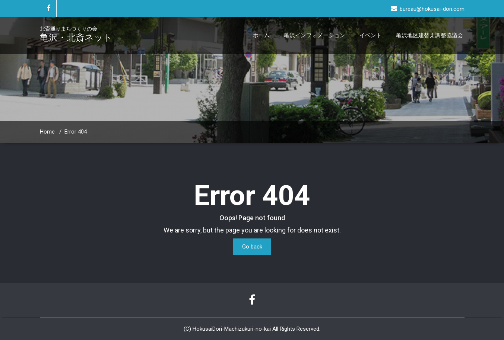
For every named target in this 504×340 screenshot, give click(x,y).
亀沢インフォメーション (314, 35)
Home (47, 131)
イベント (370, 35)
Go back (252, 246)
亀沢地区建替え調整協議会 (429, 35)
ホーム (261, 35)
